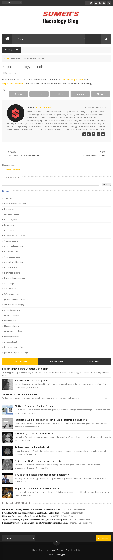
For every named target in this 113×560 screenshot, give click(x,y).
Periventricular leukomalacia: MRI (32, 447)
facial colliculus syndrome (14, 315)
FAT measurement (11, 214)
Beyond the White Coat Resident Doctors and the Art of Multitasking (30, 513)
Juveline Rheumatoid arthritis (16, 299)
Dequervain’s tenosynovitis (15, 204)
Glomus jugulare (11, 241)
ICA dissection (10, 289)
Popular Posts (20, 362)
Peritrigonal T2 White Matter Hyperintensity (38, 461)
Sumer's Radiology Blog (60, 550)
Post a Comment (13, 170)
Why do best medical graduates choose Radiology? (42, 475)
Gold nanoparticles (12, 257)
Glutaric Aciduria (11, 252)
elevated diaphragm (12, 310)
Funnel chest (9, 225)
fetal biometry (10, 321)
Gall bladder (9, 230)
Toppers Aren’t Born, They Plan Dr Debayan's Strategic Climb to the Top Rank (34, 520)
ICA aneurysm (10, 284)
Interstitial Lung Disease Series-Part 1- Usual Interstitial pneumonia (51, 420)
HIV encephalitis (10, 268)
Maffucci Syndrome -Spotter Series (34, 406)
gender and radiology (13, 331)
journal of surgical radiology (16, 353)
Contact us (103, 538)
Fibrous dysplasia (11, 220)
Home (6, 58)
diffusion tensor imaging (14, 305)
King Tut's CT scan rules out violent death (37, 488)
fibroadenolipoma (11, 326)
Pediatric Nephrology (72, 79)
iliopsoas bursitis (11, 342)
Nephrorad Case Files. (13, 83)
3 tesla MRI (8, 198)
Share (39, 94)
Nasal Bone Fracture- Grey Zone (31, 380)
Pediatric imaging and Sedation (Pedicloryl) (25, 369)
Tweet (18, 94)
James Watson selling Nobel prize (19, 394)
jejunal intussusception (13, 347)
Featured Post (56, 362)
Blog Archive (93, 362)
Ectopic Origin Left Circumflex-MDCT (34, 433)
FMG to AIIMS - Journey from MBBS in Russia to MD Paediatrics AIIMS (31, 510)
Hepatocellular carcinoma (14, 278)
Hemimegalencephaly (12, 273)
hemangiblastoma (11, 337)
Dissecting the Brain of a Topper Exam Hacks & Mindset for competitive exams (35, 523)
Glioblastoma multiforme (14, 236)
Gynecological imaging (13, 262)
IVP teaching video (11, 294)
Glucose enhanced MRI (13, 246)
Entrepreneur (9, 209)
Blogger (61, 554)
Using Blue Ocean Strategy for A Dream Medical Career (25, 516)
